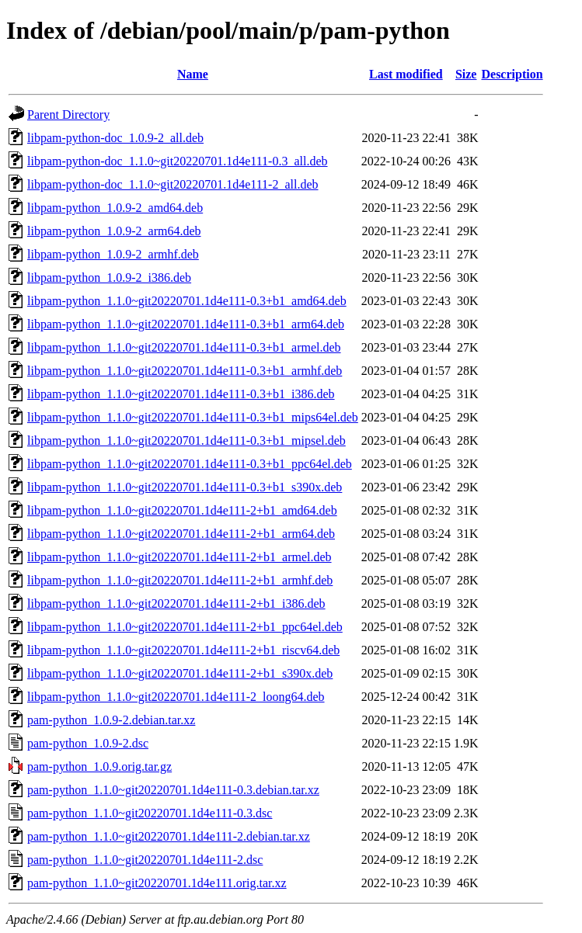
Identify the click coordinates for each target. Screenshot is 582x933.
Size (466, 74)
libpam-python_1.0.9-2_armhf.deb (113, 254)
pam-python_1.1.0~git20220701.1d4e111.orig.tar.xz (157, 883)
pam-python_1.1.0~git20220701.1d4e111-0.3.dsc (149, 813)
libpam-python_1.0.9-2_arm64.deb (114, 231)
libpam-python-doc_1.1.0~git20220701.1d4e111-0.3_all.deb (177, 161)
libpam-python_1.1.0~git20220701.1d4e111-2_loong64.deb (176, 696)
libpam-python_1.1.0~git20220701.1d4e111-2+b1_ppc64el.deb (185, 626)
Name (192, 74)
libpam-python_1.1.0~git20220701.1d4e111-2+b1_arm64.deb (181, 533)
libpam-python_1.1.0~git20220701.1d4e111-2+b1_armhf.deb (180, 580)
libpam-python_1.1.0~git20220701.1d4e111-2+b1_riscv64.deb (183, 650)
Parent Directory (68, 114)
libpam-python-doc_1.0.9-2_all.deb (115, 137)
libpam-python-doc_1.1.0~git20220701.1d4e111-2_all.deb (173, 184)
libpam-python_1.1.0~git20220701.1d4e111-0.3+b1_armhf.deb (184, 370)
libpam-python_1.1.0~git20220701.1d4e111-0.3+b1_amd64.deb (187, 300)
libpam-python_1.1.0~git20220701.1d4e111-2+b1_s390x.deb (180, 673)
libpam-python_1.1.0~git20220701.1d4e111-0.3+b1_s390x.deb (184, 487)
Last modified (406, 74)
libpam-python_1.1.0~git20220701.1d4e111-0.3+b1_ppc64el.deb (189, 463)
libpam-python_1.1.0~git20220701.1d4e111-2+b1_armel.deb (179, 557)
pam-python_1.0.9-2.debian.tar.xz (111, 720)
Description (511, 74)
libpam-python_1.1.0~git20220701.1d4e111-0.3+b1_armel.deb (184, 347)
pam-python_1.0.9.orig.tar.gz (99, 766)
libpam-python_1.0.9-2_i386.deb (109, 277)
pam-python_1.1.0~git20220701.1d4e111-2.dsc (145, 859)
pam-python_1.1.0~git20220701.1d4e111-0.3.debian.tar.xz (173, 789)
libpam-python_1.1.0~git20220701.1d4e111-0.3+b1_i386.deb (181, 394)
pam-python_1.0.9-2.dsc (87, 743)
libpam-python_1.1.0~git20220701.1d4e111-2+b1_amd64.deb (182, 510)
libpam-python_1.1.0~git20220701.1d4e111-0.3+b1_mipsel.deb (186, 440)
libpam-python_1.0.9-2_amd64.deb (115, 207)
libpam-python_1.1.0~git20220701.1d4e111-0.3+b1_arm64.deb (185, 324)
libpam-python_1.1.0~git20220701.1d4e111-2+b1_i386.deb (176, 603)
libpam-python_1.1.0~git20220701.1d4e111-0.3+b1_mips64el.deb (192, 417)
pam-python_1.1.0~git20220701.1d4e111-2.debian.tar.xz (168, 836)
